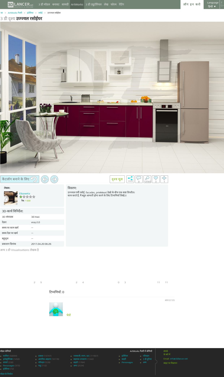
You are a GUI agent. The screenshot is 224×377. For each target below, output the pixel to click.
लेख (106, 4)
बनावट (55, 4)
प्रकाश (40, 356)
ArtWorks (77, 4)
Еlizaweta (24, 193)
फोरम (114, 4)
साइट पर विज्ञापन (170, 363)
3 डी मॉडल (44, 4)
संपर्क (166, 351)
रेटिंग (121, 4)
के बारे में (167, 354)
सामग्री (65, 4)
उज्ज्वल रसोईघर (54, 13)
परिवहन (41, 362)
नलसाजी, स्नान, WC (81, 356)
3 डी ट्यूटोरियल (94, 4)
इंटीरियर (30, 13)
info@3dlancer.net (179, 358)
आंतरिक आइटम (44, 359)
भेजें (68, 315)
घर (2, 13)
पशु (39, 365)
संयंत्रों (5, 362)
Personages (8, 365)
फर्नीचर (6, 356)
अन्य (75, 365)
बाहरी (75, 362)
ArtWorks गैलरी (15, 13)
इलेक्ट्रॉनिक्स (8, 359)
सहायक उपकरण (80, 359)
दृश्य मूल (117, 179)
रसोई (40, 13)
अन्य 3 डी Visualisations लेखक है (19, 250)
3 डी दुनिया (147, 359)
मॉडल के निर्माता (6, 374)
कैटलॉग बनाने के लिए (19, 179)
